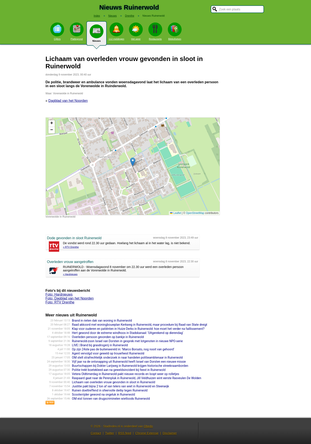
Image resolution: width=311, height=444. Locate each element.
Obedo (148, 426)
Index (97, 15)
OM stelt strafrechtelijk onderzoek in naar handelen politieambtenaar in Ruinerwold (127, 357)
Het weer (136, 31)
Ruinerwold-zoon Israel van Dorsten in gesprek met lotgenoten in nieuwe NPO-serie (127, 341)
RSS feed (124, 433)
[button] (132, 161)
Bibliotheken (175, 31)
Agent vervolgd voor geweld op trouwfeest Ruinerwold (108, 353)
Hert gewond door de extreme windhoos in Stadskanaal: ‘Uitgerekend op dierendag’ (127, 333)
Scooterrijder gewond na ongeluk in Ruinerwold (103, 394)
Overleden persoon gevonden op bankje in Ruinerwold (108, 337)
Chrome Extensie (146, 433)
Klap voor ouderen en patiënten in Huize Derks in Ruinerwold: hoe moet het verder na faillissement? (138, 328)
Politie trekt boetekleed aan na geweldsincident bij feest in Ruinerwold (118, 370)
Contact (96, 433)
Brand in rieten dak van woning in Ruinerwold (102, 320)
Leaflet (175, 213)
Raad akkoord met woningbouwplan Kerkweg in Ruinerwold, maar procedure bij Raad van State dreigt (139, 324)
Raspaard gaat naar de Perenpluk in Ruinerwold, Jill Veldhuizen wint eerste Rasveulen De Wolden (136, 378)
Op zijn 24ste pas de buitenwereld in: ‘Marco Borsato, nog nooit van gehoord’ (123, 349)
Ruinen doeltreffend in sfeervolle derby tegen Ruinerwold (110, 390)
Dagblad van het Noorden (68, 101)
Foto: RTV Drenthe (60, 302)
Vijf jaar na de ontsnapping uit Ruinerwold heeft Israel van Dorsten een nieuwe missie (129, 361)
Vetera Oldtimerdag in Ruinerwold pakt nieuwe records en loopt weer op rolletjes (125, 374)
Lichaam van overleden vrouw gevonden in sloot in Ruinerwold (113, 382)
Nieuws (96, 35)
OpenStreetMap (195, 213)
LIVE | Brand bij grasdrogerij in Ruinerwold (100, 345)
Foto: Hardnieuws (59, 294)
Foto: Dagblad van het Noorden (70, 298)
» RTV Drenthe (71, 247)
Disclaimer (170, 433)
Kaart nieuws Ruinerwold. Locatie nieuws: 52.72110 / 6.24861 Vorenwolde (132, 166)
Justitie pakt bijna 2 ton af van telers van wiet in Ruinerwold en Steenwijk (120, 386)
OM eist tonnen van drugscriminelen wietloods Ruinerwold (111, 398)
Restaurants (155, 31)
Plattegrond (77, 31)
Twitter (109, 433)
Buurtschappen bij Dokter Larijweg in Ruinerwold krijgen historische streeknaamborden (130, 365)
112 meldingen (116, 31)
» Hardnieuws (70, 274)
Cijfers (57, 31)
